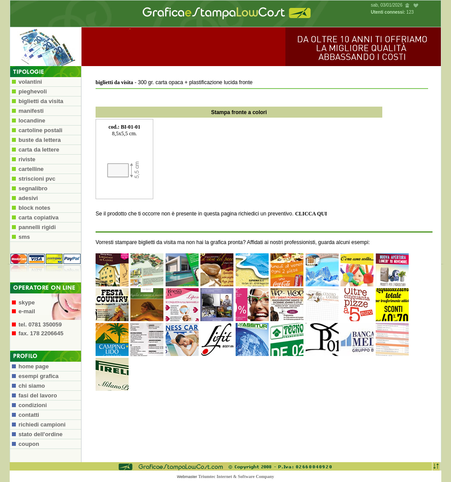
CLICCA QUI (311, 214)
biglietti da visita (114, 82)
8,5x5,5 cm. (124, 133)
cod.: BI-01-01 (124, 127)
